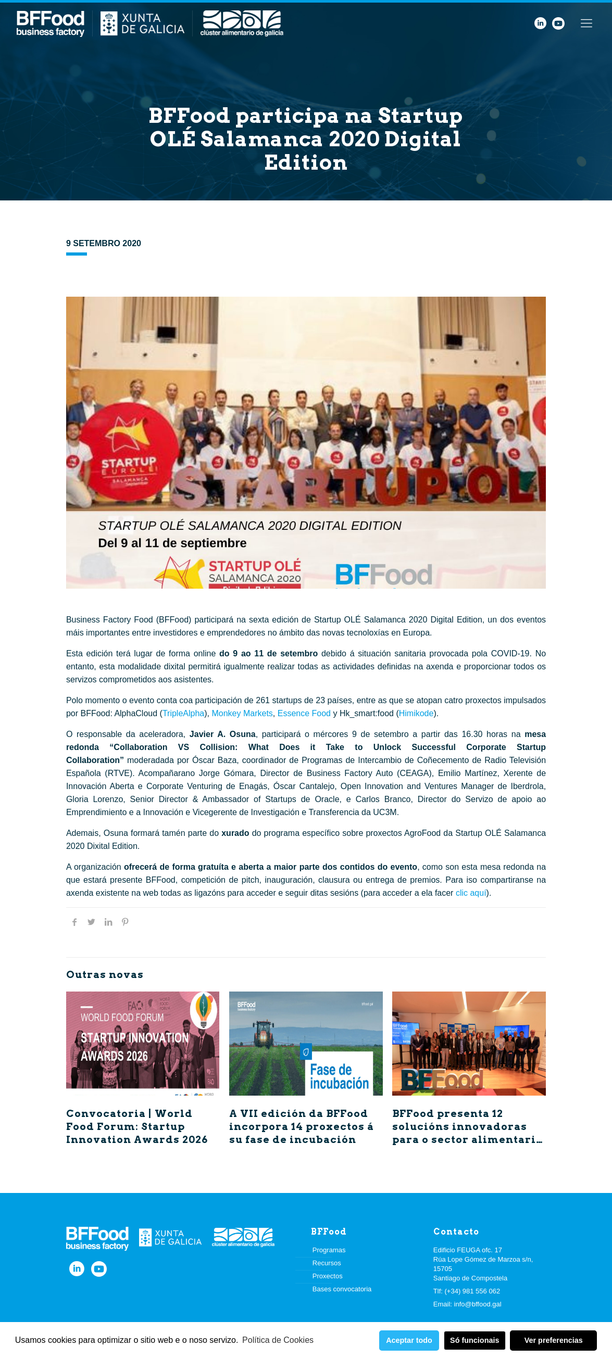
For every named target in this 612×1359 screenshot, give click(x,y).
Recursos (327, 1263)
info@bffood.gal (478, 1304)
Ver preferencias (553, 1340)
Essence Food (304, 713)
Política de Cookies (278, 1340)
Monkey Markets (241, 713)
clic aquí (471, 892)
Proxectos (328, 1276)
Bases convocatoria (342, 1289)
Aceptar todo (409, 1340)
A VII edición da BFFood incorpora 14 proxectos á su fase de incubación (301, 1127)
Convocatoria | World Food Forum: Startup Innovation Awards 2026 (137, 1127)
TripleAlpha (183, 713)
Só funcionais (474, 1340)
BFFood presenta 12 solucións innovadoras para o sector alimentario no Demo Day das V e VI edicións (467, 1140)
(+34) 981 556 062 (473, 1291)
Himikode (416, 713)
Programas (329, 1250)
